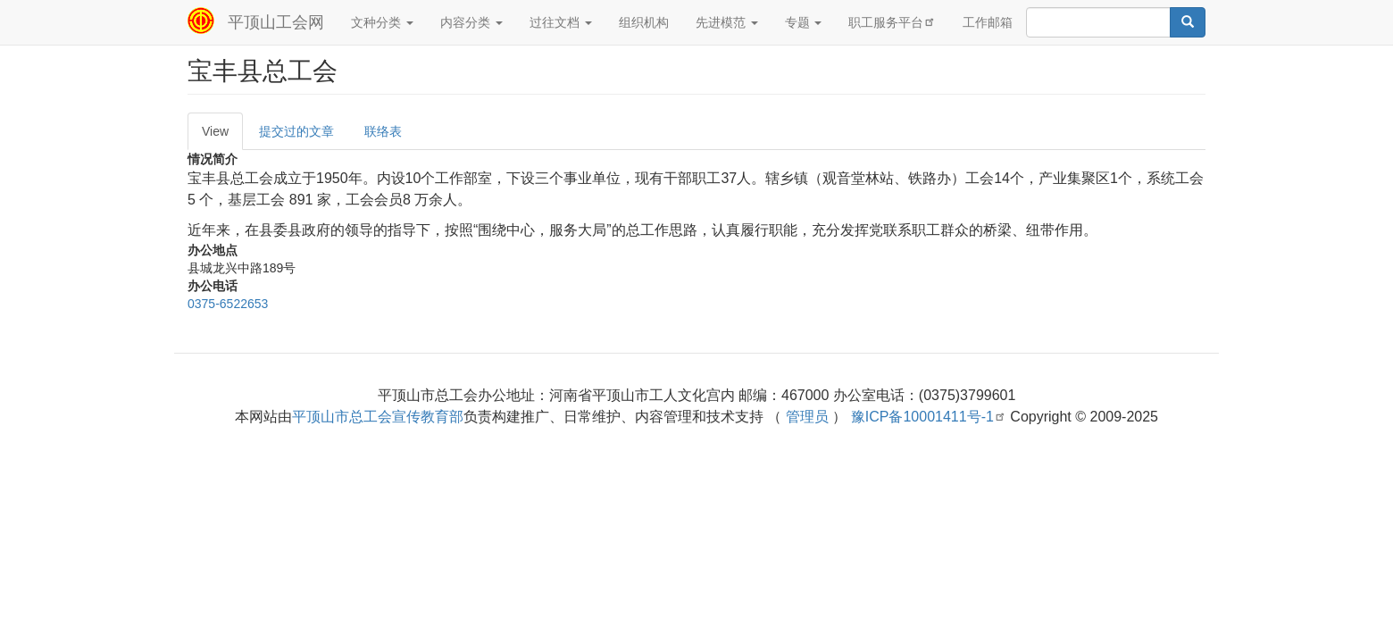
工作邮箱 (988, 22)
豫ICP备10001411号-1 (928, 416)
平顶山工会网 (276, 22)
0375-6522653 (228, 303)
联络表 (383, 131)
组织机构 (644, 22)
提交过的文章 (296, 131)
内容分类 (471, 22)
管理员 (807, 416)
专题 (803, 22)
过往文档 (561, 22)
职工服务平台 (892, 21)
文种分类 (382, 22)
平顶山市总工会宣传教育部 (377, 416)
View (215, 131)
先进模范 (727, 22)
